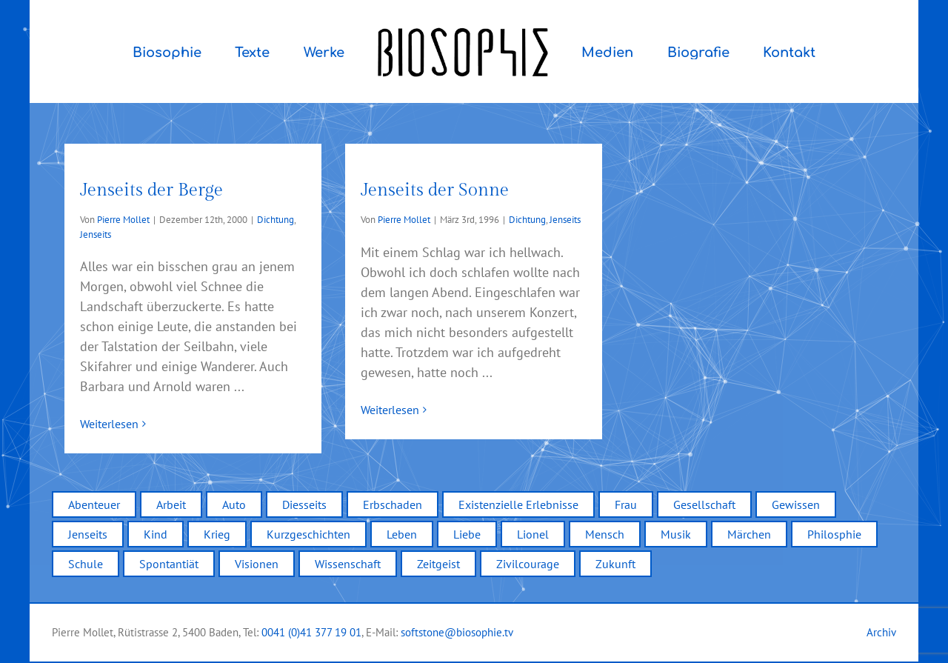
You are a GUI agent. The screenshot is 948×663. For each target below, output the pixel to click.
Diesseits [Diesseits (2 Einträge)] (304, 504)
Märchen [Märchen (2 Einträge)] (749, 534)
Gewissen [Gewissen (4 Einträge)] (796, 504)
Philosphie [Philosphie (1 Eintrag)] (834, 534)
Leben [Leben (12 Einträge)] (402, 534)
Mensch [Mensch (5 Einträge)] (604, 534)
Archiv (881, 632)
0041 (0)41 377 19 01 (311, 632)
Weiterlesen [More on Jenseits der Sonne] (390, 423)
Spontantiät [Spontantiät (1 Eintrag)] (168, 563)
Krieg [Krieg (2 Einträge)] (217, 534)
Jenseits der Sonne (435, 190)
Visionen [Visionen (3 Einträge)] (256, 563)
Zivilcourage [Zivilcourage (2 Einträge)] (527, 563)
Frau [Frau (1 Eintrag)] (626, 504)
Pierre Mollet (123, 219)
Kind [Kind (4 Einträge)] (155, 534)
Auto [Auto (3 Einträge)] (234, 504)
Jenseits (95, 234)
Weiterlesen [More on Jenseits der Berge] (109, 423)
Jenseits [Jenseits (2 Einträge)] (87, 534)
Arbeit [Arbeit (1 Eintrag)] (171, 504)
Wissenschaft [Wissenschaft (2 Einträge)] (348, 563)
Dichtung (275, 219)
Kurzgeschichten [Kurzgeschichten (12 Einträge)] (308, 534)
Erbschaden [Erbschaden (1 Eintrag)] (392, 504)
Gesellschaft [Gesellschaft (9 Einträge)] (704, 504)
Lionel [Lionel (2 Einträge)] (533, 534)
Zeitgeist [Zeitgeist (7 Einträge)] (438, 563)
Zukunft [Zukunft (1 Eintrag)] (615, 563)
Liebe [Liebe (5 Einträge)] (467, 534)
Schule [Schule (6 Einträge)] (85, 563)
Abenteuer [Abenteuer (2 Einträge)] (94, 504)
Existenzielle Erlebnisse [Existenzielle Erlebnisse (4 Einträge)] (518, 504)
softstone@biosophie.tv (457, 632)
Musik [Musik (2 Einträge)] (676, 534)
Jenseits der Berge (151, 190)
